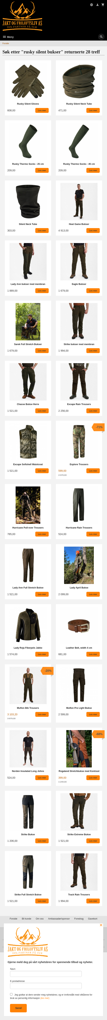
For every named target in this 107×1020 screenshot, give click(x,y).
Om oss (39, 918)
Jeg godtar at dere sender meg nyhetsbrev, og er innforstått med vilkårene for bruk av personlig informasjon (51, 996)
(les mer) (44, 998)
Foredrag (79, 918)
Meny (8, 36)
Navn (46, 972)
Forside (5, 43)
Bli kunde (26, 918)
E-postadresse (46, 984)
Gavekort (92, 918)
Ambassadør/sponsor (59, 918)
